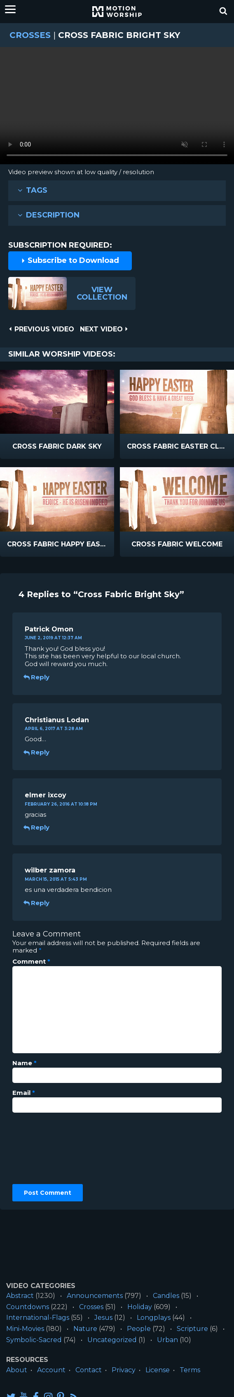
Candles (166, 1296)
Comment (31, 961)
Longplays (154, 1317)
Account (51, 1370)
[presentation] (46, 1148)
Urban (167, 1340)
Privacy (124, 1370)
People (139, 1329)
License (157, 1370)
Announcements (95, 1296)
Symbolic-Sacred (34, 1340)
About (16, 1370)
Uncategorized (112, 1340)
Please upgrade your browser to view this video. (117, 107)
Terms (190, 1370)
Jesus (103, 1317)
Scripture (192, 1329)
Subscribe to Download (70, 260)
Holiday (139, 1307)
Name (24, 1063)
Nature (85, 1329)
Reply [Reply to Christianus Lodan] (37, 752)
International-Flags (37, 1317)
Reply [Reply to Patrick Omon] (37, 677)
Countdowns (27, 1307)
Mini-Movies (25, 1329)
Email (23, 1093)
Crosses (30, 35)
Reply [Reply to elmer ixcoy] (37, 827)
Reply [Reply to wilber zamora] (37, 903)
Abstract (20, 1296)
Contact (88, 1370)
